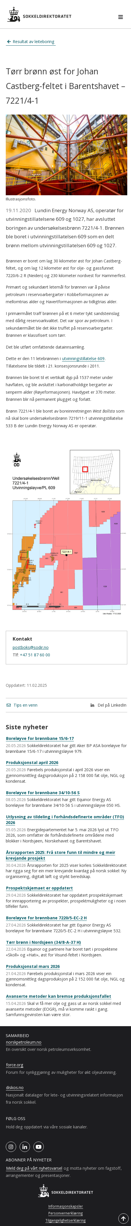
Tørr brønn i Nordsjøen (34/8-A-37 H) (43, 942)
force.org (14, 1065)
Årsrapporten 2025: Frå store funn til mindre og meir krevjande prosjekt (60, 855)
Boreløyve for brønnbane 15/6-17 (40, 738)
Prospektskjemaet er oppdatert (39, 888)
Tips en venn (22, 705)
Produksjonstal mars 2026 (33, 966)
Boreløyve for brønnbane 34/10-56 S (43, 792)
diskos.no (15, 1087)
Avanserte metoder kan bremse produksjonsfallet (58, 996)
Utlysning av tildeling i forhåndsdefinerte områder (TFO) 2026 (65, 819)
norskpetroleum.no (23, 1042)
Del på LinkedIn (108, 705)
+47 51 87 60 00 (35, 655)
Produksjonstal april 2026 (32, 762)
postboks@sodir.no (31, 647)
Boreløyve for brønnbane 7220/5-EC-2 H (46, 918)
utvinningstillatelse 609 (83, 358)
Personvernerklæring (65, 1213)
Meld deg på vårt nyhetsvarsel (34, 1168)
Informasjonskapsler (65, 1206)
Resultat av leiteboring (31, 41)
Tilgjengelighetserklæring (65, 1220)
